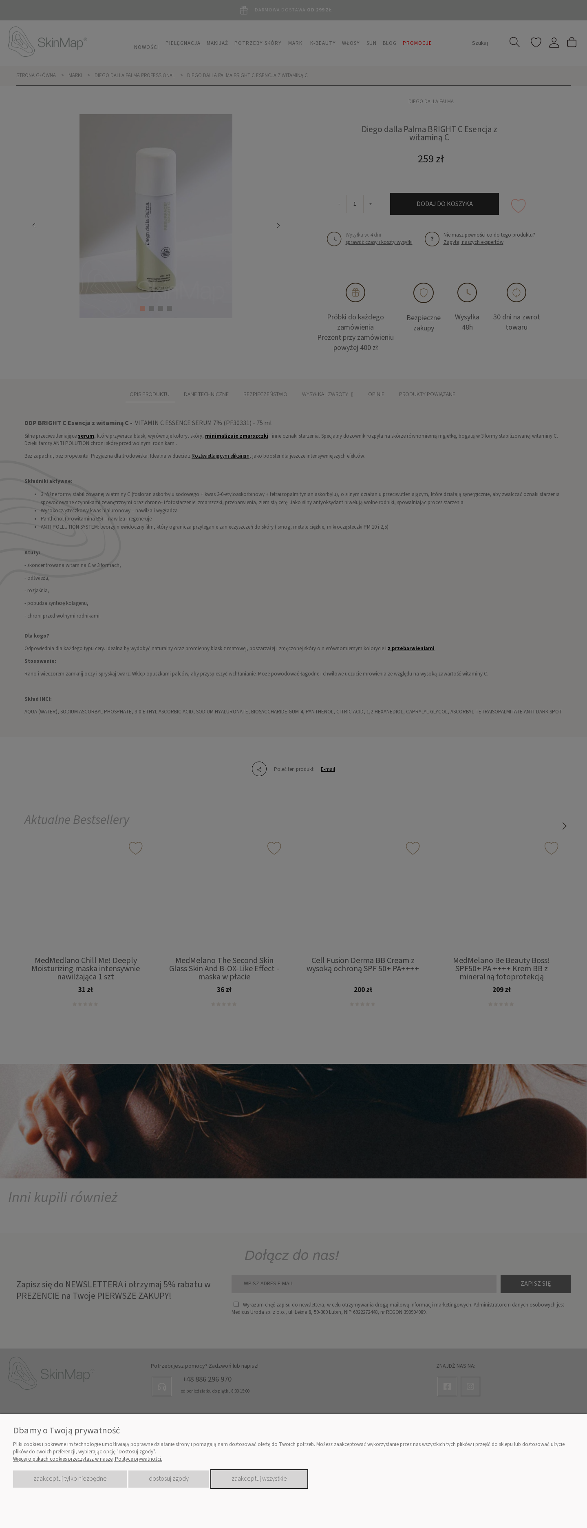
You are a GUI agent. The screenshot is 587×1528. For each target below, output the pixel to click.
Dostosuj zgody (169, 1478)
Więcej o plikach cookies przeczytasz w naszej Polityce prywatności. (87, 1459)
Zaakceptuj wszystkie (259, 1478)
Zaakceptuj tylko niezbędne (70, 1478)
